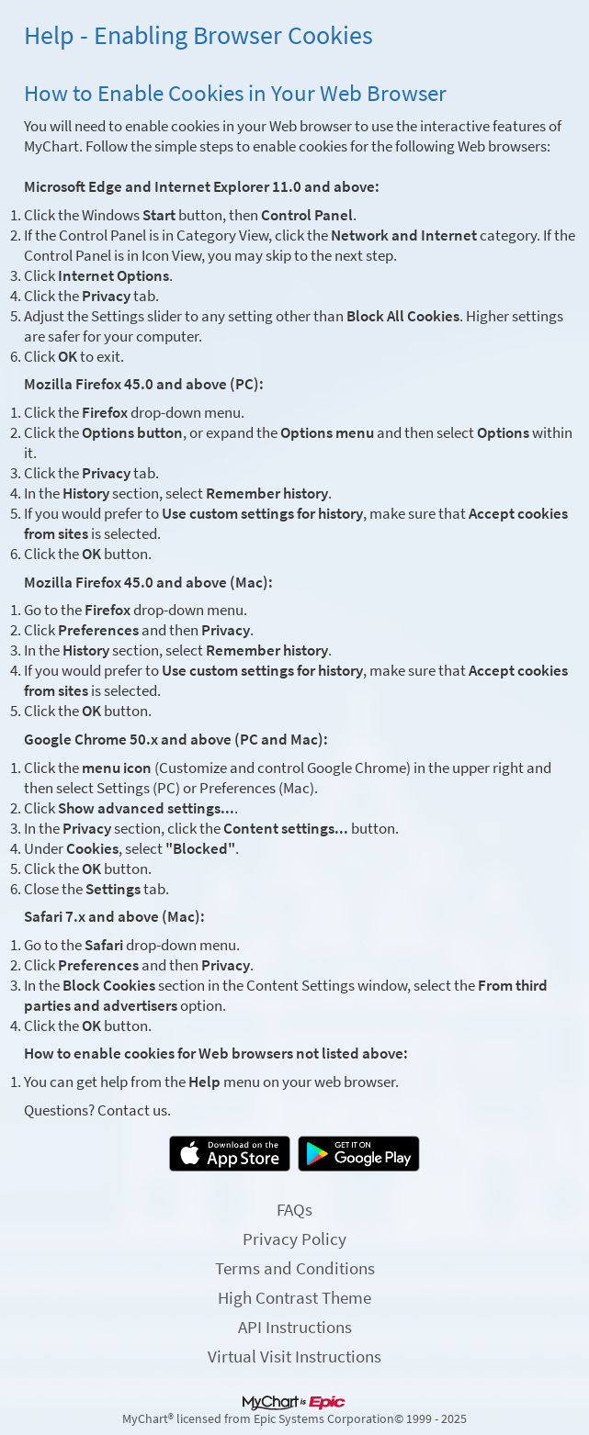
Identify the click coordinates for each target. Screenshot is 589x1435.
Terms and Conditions (295, 1268)
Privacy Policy (294, 1239)
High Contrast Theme (294, 1297)
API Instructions (295, 1327)
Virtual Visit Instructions (294, 1356)
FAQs (294, 1209)
